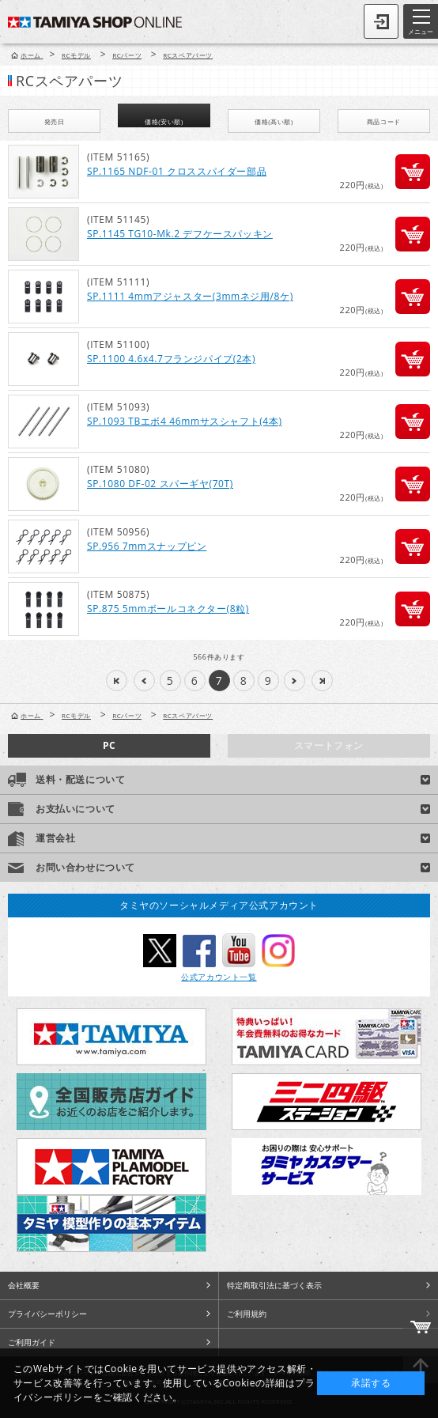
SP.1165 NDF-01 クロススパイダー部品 (176, 171)
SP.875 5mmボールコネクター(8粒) (168, 608)
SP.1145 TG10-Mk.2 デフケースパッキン (180, 233)
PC (109, 745)
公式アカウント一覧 (218, 976)
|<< (116, 680)
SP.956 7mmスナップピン (146, 546)
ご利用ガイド (31, 1342)
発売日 (54, 121)
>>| (322, 680)
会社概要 (24, 1285)
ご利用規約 (246, 1313)
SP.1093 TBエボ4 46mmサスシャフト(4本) (184, 421)
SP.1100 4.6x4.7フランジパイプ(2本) (171, 358)
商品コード (384, 121)
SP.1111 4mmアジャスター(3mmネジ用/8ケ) (190, 296)
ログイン (381, 21)
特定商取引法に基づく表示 (274, 1285)
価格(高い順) (274, 121)
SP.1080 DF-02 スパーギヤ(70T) (160, 483)
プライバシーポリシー (47, 1313)
